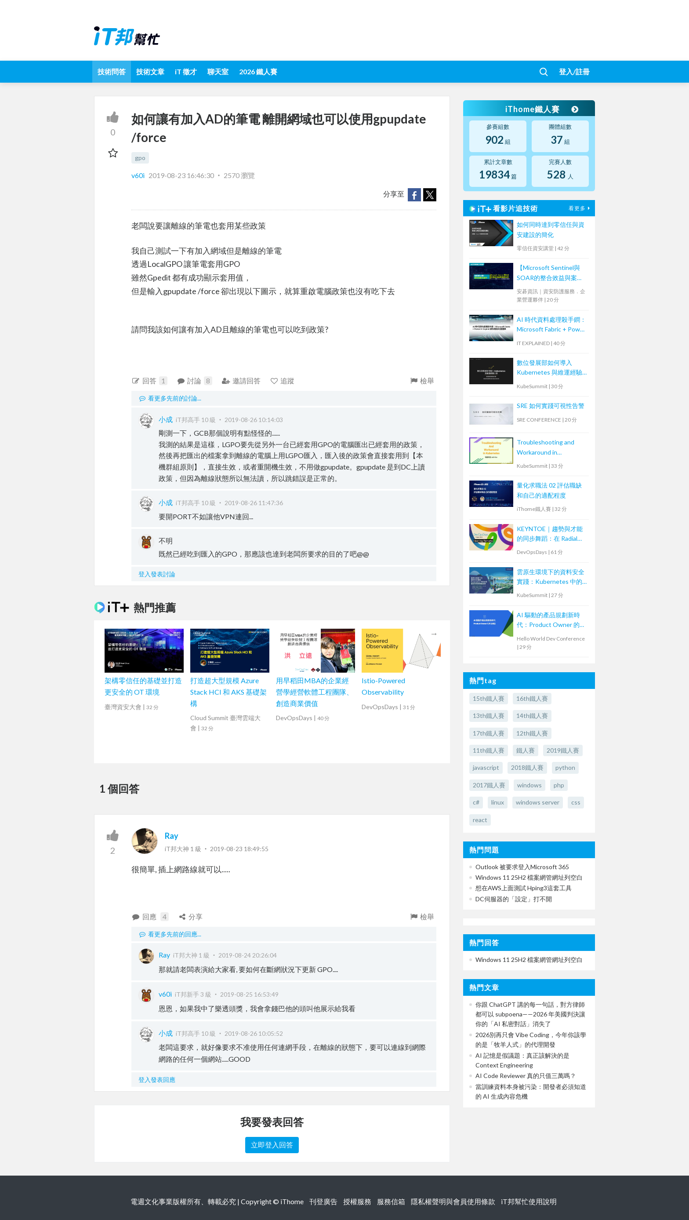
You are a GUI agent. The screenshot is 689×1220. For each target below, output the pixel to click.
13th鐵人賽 (488, 715)
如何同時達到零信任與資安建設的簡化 (550, 229)
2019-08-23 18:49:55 (239, 848)
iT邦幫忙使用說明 (529, 1201)
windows (529, 785)
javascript (486, 767)
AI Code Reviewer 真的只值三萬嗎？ (525, 1075)
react (480, 819)
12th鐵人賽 (532, 733)
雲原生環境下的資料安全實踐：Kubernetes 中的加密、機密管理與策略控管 (550, 577)
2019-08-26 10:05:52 (254, 1033)
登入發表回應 (156, 1079)
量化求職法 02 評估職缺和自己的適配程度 (549, 490)
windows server (537, 802)
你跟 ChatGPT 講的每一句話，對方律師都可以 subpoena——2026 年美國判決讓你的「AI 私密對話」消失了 (530, 1014)
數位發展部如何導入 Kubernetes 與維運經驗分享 (549, 368)
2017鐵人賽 (489, 785)
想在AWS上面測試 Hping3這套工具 (523, 888)
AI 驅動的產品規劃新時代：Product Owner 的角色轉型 (551, 620)
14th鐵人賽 (532, 715)
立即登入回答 (272, 1144)
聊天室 (217, 71)
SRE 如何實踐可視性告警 (550, 405)
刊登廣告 (323, 1201)
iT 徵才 (186, 71)
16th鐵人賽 (532, 698)
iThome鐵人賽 (541, 109)
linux (497, 802)
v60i (138, 175)
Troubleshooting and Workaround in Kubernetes (545, 447)
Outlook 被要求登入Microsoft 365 (522, 866)
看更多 (580, 208)
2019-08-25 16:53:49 (249, 994)
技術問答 (112, 71)
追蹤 (282, 380)
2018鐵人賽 (527, 767)
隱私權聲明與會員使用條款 (453, 1201)
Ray (171, 836)
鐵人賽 (525, 750)
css (575, 802)
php (559, 785)
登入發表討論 (156, 574)
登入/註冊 (574, 71)
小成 (166, 419)
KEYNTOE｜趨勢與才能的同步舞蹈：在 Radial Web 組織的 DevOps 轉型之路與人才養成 (550, 534)
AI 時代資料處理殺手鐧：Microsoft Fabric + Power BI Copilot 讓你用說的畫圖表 (551, 325)
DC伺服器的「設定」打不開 (513, 899)
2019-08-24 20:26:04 (247, 955)
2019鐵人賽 (563, 750)
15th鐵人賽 (488, 698)
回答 (149, 380)
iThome (292, 1201)
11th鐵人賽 (488, 750)
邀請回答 (241, 380)
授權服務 (357, 1201)
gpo (140, 157)
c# (476, 802)
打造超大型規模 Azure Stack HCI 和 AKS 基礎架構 (228, 691)
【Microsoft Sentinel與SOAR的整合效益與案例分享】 (550, 273)
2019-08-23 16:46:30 (181, 175)
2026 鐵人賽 (258, 71)
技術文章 (150, 71)
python (565, 767)
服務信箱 (391, 1201)
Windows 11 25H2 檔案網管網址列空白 (529, 877)
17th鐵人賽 (488, 733)
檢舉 (421, 380)
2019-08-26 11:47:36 (254, 502)
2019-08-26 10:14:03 (254, 419)
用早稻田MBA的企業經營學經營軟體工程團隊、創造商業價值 (314, 691)
